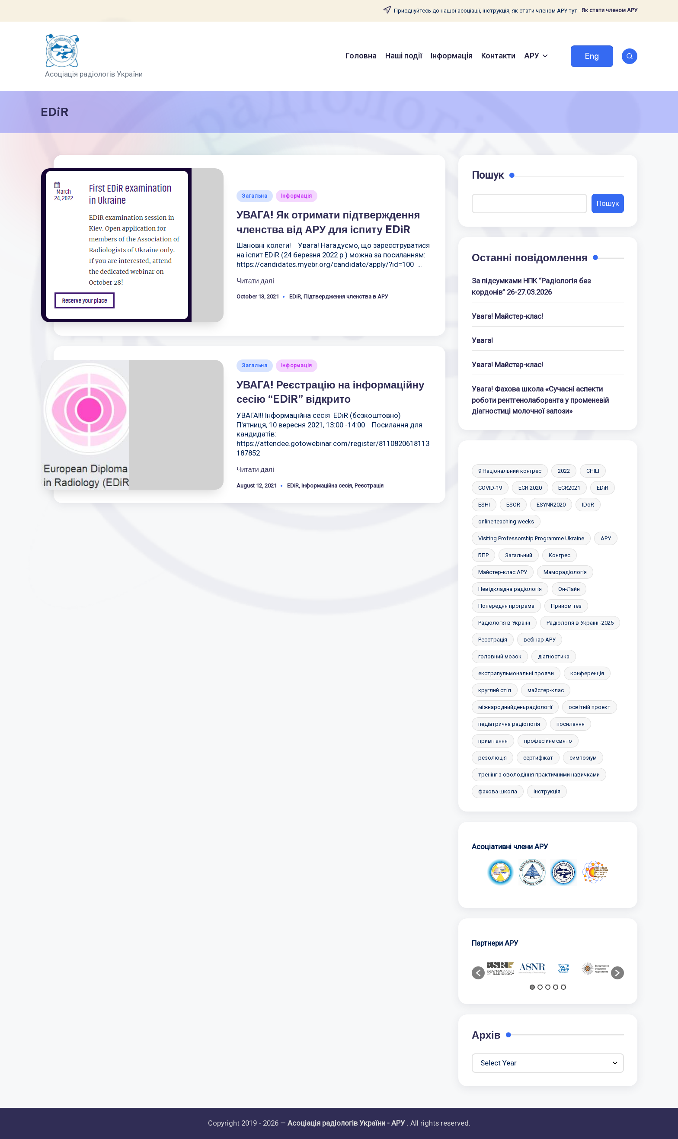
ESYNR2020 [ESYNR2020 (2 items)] (551, 504)
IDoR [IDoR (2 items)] (588, 504)
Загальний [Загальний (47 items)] (518, 555)
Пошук (488, 175)
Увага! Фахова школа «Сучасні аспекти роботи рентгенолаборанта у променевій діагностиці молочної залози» (540, 400)
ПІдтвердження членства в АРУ (346, 296)
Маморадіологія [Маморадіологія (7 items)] (565, 572)
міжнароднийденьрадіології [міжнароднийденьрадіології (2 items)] (515, 707)
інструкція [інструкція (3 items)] (547, 791)
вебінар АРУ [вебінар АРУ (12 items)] (540, 639)
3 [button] (547, 987)
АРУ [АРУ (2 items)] (606, 538)
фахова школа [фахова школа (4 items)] (497, 791)
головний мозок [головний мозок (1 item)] (499, 656)
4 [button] (555, 987)
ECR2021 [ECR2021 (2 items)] (569, 487)
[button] (592, 56)
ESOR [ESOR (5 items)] (513, 504)
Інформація (296, 196)
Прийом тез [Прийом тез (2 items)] (566, 606)
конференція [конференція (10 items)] (587, 673)
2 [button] (540, 987)
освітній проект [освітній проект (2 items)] (590, 707)
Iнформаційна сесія (326, 485)
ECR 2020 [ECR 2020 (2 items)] (530, 487)
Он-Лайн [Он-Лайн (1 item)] (569, 589)
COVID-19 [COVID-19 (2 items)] (490, 487)
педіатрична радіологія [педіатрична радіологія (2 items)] (509, 724)
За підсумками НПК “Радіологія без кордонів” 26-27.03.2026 (531, 286)
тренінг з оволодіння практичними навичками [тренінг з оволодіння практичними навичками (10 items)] (539, 774)
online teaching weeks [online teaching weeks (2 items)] (506, 521)
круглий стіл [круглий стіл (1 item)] (494, 690)
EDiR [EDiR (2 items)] (602, 487)
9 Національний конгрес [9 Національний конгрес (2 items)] (509, 471)
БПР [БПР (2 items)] (483, 555)
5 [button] (563, 987)
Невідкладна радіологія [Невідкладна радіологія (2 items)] (510, 589)
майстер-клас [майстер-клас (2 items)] (546, 690)
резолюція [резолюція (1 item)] (492, 757)
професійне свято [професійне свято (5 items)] (548, 741)
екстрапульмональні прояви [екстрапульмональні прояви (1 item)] (516, 673)
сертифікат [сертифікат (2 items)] (538, 757)
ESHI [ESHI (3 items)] (484, 504)
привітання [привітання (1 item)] (493, 741)
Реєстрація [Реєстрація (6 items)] (492, 639)
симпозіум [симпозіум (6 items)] (583, 757)
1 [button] (532, 987)
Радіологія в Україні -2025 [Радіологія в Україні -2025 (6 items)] (580, 622)
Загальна (255, 196)
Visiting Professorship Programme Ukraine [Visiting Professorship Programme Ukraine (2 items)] (531, 538)
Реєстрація (369, 485)
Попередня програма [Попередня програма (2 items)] (506, 606)
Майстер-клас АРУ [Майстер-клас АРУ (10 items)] (502, 572)
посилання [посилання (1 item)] (570, 724)
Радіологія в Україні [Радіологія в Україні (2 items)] (504, 622)
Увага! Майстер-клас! (507, 316)
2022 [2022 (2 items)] (564, 471)
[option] (500, 872)
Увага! (482, 340)
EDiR (295, 296)
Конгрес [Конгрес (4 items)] (559, 555)
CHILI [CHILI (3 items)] (592, 471)
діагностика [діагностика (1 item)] (553, 656)
